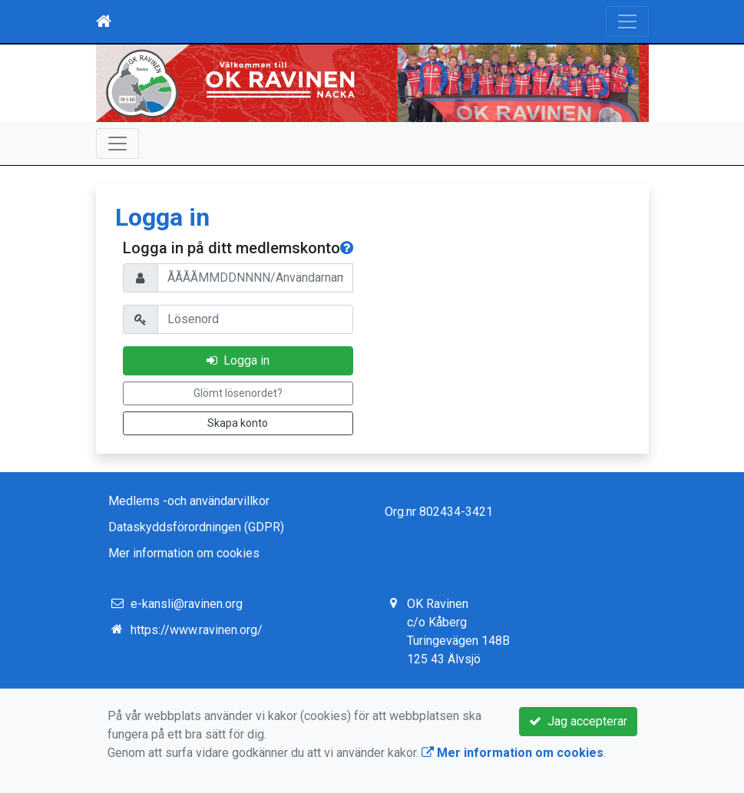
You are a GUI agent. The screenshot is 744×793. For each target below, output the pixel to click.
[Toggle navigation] (627, 21)
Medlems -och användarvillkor (188, 501)
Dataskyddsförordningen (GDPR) (196, 527)
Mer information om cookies (184, 553)
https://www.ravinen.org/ (197, 630)
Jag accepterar (578, 721)
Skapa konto (237, 423)
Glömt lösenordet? (238, 393)
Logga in (238, 360)
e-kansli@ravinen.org (187, 603)
